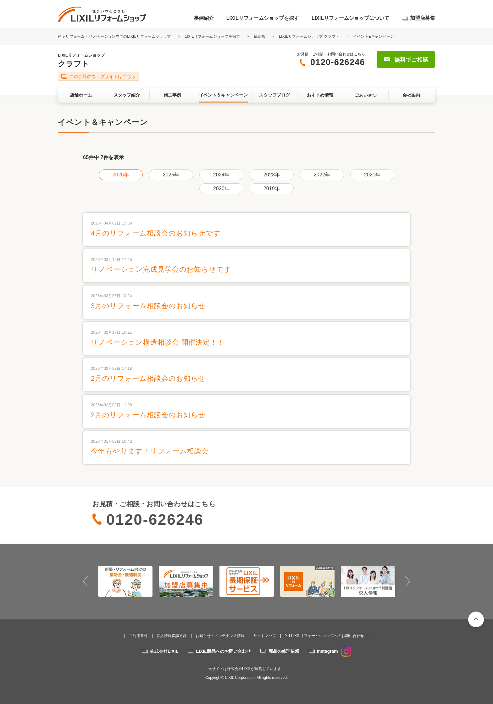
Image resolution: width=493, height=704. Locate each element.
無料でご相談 (411, 60)
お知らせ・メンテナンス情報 (220, 636)
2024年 (221, 174)
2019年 (271, 188)
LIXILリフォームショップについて (350, 18)
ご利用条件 (138, 636)
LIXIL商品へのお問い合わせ (223, 651)
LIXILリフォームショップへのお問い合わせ (327, 636)
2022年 (322, 174)
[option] (125, 581)
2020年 (221, 188)
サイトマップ (264, 636)
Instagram (334, 651)
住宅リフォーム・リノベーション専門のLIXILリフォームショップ (115, 36)
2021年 (372, 174)
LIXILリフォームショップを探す (262, 18)
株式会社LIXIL (164, 651)
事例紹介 (204, 18)
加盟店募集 (422, 18)
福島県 (259, 36)
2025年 (171, 174)
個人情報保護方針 (172, 636)
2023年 (271, 174)
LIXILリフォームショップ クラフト (309, 36)
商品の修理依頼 (284, 651)
